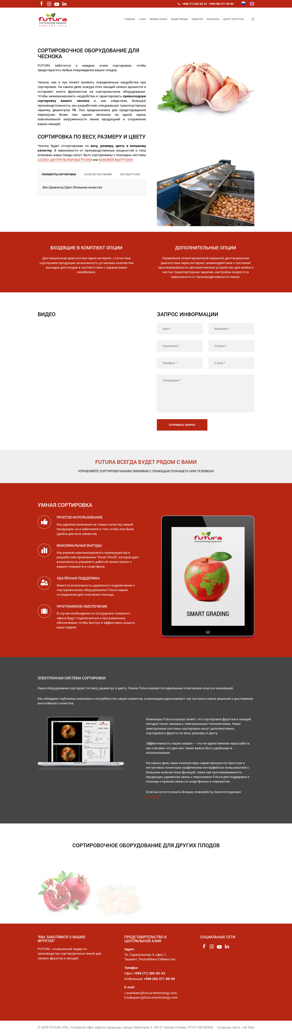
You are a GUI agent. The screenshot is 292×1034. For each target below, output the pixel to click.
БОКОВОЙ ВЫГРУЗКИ (116, 159)
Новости (197, 19)
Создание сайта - (235, 1027)
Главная (129, 19)
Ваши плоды (179, 19)
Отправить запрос (182, 425)
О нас (142, 19)
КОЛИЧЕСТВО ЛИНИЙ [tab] (98, 174)
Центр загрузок (233, 19)
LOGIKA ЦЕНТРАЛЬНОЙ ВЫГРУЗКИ (65, 159)
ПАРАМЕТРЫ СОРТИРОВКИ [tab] (59, 174)
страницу (153, 796)
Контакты (213, 19)
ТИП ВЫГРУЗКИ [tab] (130, 174)
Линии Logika (158, 19)
